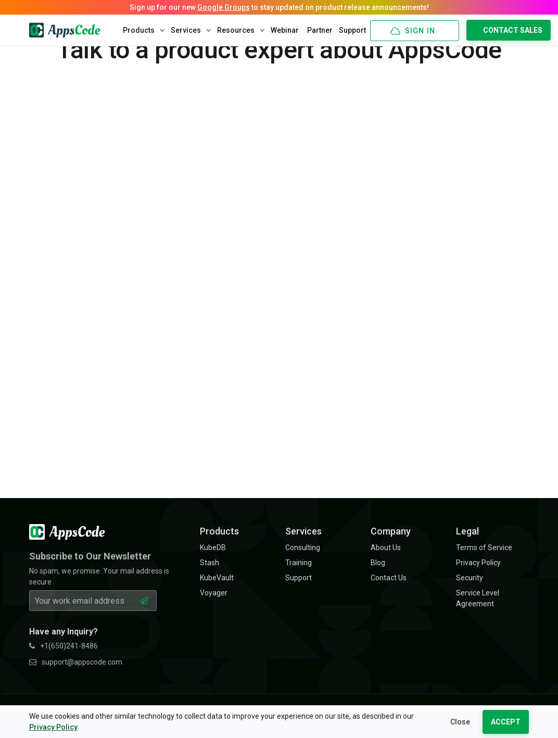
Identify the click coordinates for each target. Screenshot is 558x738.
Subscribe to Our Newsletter (90, 556)
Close (460, 722)
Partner (320, 30)
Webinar (285, 30)
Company (391, 531)
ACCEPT (506, 722)
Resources (240, 30)
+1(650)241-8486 (63, 646)
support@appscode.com (75, 662)
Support (352, 30)
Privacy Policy (53, 727)
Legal (467, 531)
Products (143, 30)
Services (191, 30)
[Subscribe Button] (144, 600)
